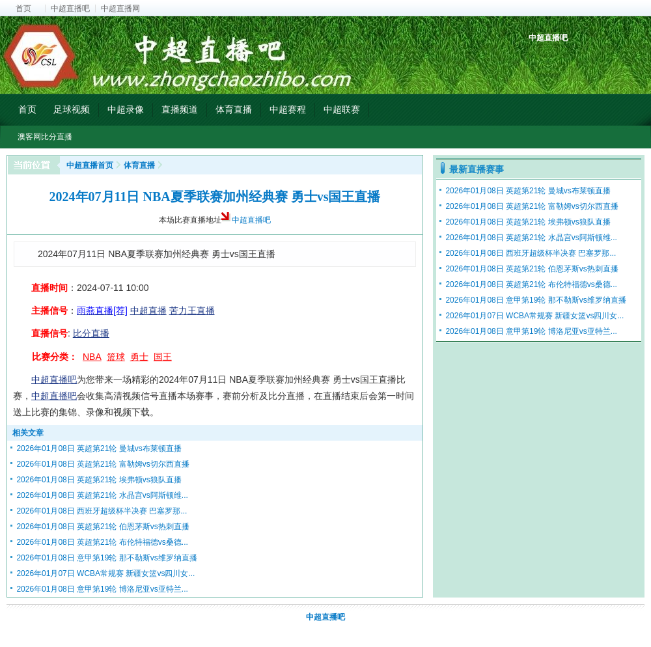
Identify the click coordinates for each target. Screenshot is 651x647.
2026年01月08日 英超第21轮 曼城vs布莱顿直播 (98, 448)
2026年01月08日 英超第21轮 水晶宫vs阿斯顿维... (101, 495)
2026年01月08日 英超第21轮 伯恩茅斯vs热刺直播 (102, 526)
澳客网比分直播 (45, 136)
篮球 (116, 356)
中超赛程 (288, 109)
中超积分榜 (540, 60)
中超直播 (148, 310)
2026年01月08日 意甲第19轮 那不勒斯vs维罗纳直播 (106, 557)
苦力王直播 (192, 310)
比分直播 (91, 333)
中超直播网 (120, 8)
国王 (163, 356)
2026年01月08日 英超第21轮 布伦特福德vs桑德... (101, 542)
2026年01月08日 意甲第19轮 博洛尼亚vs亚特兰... (101, 589)
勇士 (139, 356)
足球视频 (71, 109)
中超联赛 (342, 109)
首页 (23, 8)
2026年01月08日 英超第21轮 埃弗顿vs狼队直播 (98, 479)
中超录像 (125, 109)
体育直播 (233, 109)
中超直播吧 (70, 8)
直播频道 (179, 109)
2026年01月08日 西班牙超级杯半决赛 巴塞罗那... (101, 511)
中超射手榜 (570, 60)
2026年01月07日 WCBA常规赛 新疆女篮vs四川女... (105, 573)
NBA (92, 356)
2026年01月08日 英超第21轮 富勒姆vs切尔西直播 (102, 464)
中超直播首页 (89, 165)
